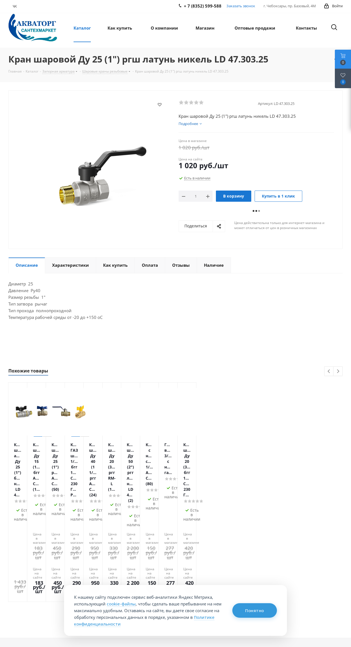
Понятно (254, 610)
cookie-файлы (121, 604)
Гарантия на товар (94, 582)
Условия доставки (93, 574)
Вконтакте (14, 6)
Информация (157, 557)
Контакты (18, 566)
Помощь (85, 557)
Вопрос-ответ (155, 566)
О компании (23, 557)
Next (338, 371)
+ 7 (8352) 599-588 (315, 568)
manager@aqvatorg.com (319, 580)
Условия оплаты (91, 566)
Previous (329, 371)
